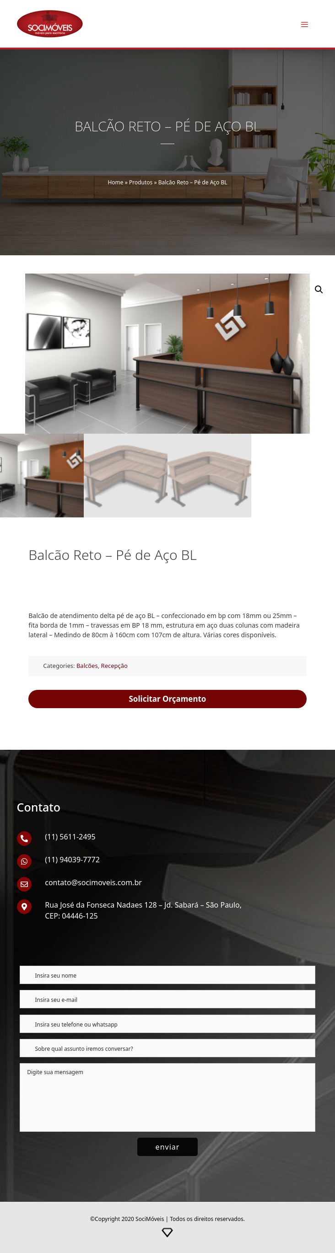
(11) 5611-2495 (70, 837)
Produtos (140, 182)
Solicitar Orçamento (167, 699)
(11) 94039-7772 (72, 860)
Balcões (87, 665)
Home (115, 182)
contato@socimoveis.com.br (93, 882)
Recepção (114, 665)
